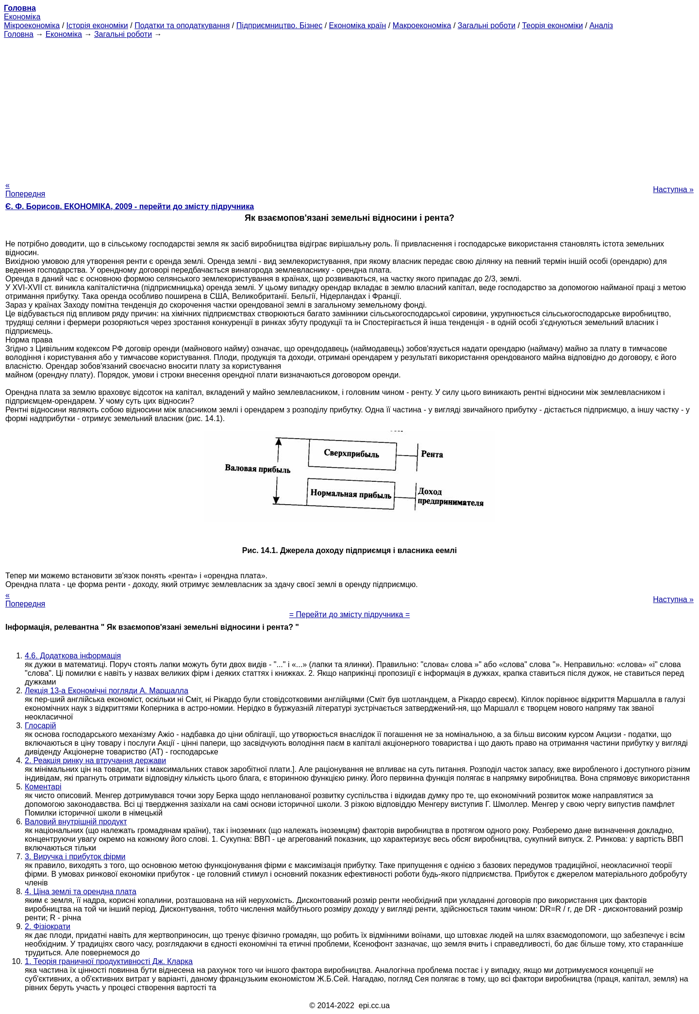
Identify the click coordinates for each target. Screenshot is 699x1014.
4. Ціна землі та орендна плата (80, 891)
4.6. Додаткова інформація (73, 656)
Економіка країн (357, 25)
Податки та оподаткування (182, 25)
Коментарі (43, 787)
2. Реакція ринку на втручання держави (95, 760)
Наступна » (673, 189)
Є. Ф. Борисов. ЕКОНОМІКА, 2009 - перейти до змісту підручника (129, 206)
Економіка (22, 17)
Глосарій (40, 725)
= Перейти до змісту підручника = (349, 614)
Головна (18, 34)
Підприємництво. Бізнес (279, 25)
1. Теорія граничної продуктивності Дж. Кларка (109, 961)
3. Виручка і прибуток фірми (75, 856)
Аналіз (601, 25)
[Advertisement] (349, 107)
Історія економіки (97, 25)
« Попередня (25, 189)
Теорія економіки (552, 25)
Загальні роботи (487, 25)
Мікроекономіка (32, 25)
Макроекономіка (422, 25)
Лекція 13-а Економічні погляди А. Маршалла (106, 691)
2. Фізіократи (47, 926)
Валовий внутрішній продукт (76, 822)
